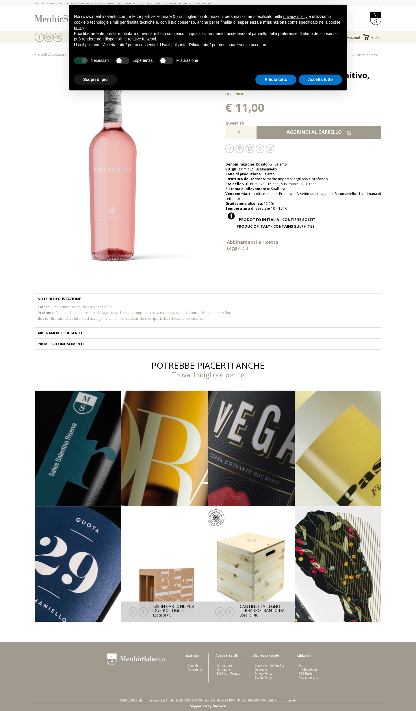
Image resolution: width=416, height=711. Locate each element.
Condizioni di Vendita (269, 665)
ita (376, 3)
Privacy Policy (263, 673)
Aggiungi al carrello (319, 132)
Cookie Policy (263, 677)
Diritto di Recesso (228, 673)
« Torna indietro (365, 55)
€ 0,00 (372, 37)
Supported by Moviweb (208, 706)
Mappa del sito (308, 677)
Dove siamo (195, 669)
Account (353, 37)
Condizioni (224, 665)
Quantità (234, 123)
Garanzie (261, 669)
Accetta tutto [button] (320, 79)
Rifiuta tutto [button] (276, 79)
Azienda (192, 665)
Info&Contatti (308, 669)
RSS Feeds (305, 673)
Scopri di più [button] (95, 79)
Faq (301, 665)
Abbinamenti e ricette (264, 245)
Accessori (57, 54)
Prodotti (41, 54)
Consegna (223, 669)
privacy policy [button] (295, 16)
